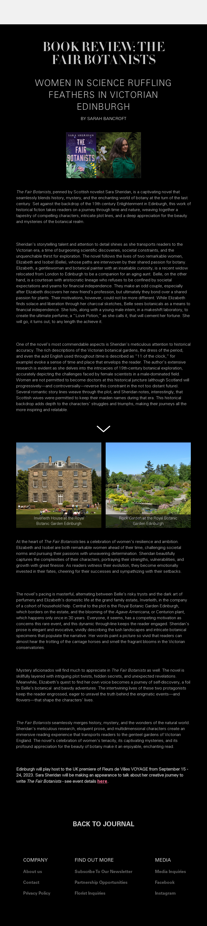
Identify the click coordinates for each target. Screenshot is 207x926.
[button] (103, 11)
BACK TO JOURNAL (103, 825)
